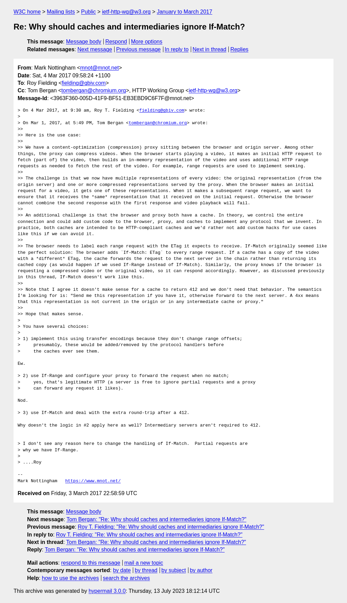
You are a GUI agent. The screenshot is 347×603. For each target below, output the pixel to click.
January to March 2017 (184, 12)
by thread (146, 570)
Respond (116, 41)
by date (121, 570)
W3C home (27, 12)
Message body (83, 41)
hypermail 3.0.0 (106, 591)
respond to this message (90, 563)
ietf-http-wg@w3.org (126, 12)
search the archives (126, 578)
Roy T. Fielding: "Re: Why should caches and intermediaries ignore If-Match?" (171, 527)
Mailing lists (61, 12)
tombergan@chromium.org (93, 90)
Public (88, 12)
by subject (173, 570)
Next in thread (209, 49)
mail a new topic (143, 563)
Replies (239, 49)
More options (147, 41)
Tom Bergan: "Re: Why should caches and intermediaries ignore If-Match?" (156, 519)
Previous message (138, 49)
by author (201, 570)
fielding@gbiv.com (84, 83)
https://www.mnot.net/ (93, 481)
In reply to (176, 49)
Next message (95, 49)
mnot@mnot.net (99, 68)
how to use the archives (70, 578)
